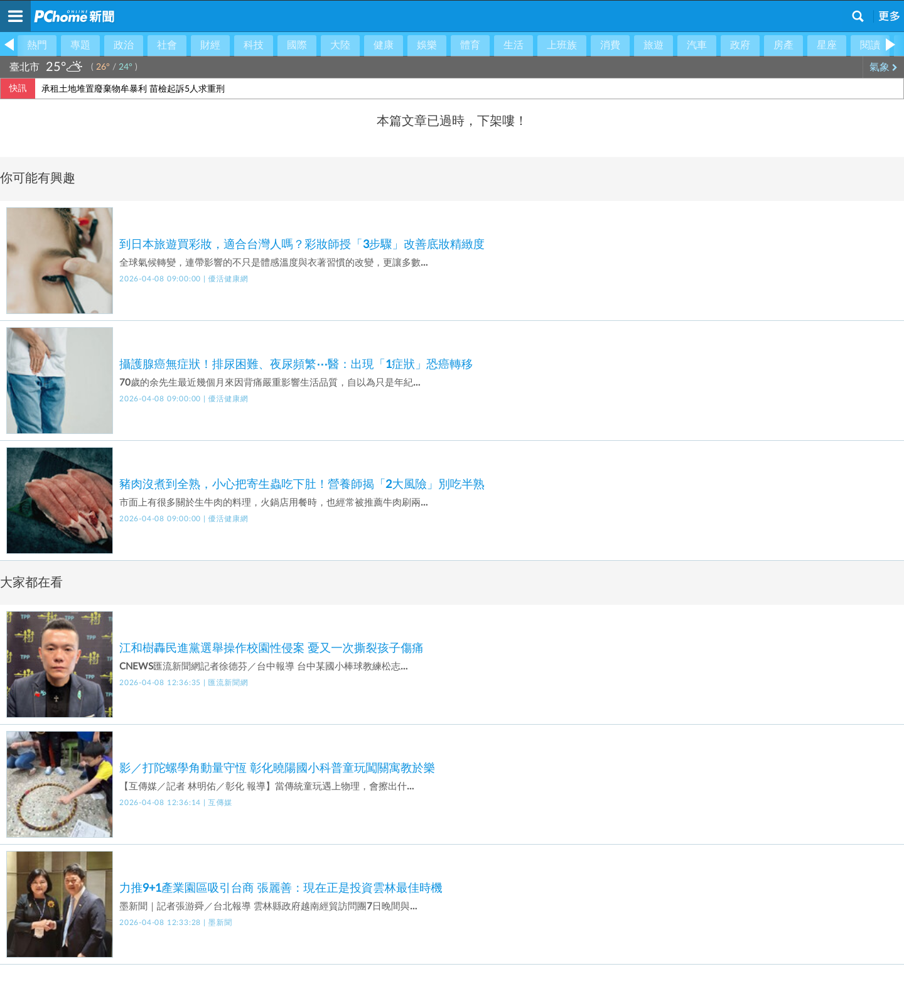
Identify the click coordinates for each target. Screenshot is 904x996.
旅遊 (653, 45)
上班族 (562, 45)
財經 (210, 45)
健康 (384, 45)
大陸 (340, 45)
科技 (254, 45)
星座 (827, 45)
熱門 (37, 45)
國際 (297, 45)
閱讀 (870, 45)
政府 (740, 45)
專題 (80, 45)
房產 (783, 45)
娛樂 (427, 45)
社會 (167, 45)
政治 (124, 45)
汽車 (697, 45)
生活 (513, 45)
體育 (470, 45)
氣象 (883, 67)
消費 (610, 45)
